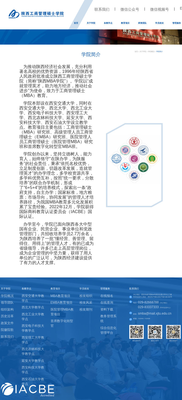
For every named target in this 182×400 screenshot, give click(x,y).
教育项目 (125, 23)
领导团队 (7, 302)
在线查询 (106, 302)
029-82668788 (148, 302)
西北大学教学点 (33, 307)
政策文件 (7, 323)
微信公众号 (129, 9)
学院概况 (151, 51)
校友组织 (85, 296)
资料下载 (106, 309)
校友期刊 (85, 309)
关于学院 (91, 23)
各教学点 (108, 23)
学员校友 (159, 23)
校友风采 (85, 302)
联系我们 (101, 9)
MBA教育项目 (60, 296)
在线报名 (106, 296)
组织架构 (7, 309)
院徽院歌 (7, 330)
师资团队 (142, 23)
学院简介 (159, 51)
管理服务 (176, 23)
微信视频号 (159, 9)
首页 (76, 23)
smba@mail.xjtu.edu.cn (155, 313)
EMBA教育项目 (62, 302)
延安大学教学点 (33, 361)
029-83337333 (148, 307)
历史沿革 (7, 316)
